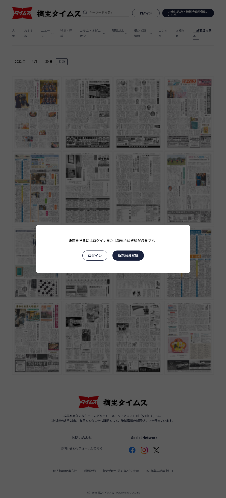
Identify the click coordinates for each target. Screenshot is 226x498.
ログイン (95, 255)
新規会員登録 (128, 255)
